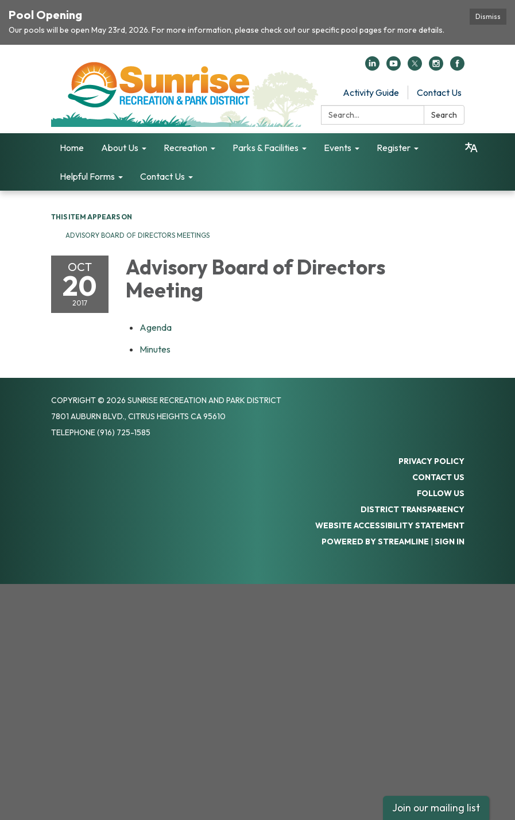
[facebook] (457, 67)
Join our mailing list (436, 807)
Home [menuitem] (72, 147)
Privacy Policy (431, 461)
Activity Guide (371, 92)
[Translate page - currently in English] (471, 147)
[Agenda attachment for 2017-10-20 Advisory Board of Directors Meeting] (156, 327)
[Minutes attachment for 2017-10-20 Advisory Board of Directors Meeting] (155, 349)
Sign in (449, 541)
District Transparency (412, 509)
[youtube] (393, 67)
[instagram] (436, 67)
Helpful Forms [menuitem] (87, 176)
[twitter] (415, 67)
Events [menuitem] (337, 147)
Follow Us (440, 493)
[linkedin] (372, 67)
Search (444, 115)
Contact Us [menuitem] (162, 176)
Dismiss (488, 16)
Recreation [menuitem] (185, 147)
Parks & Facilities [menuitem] (266, 147)
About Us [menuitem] (119, 147)
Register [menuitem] (394, 147)
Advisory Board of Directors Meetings (137, 235)
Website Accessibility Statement (389, 525)
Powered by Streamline (375, 541)
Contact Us (439, 92)
